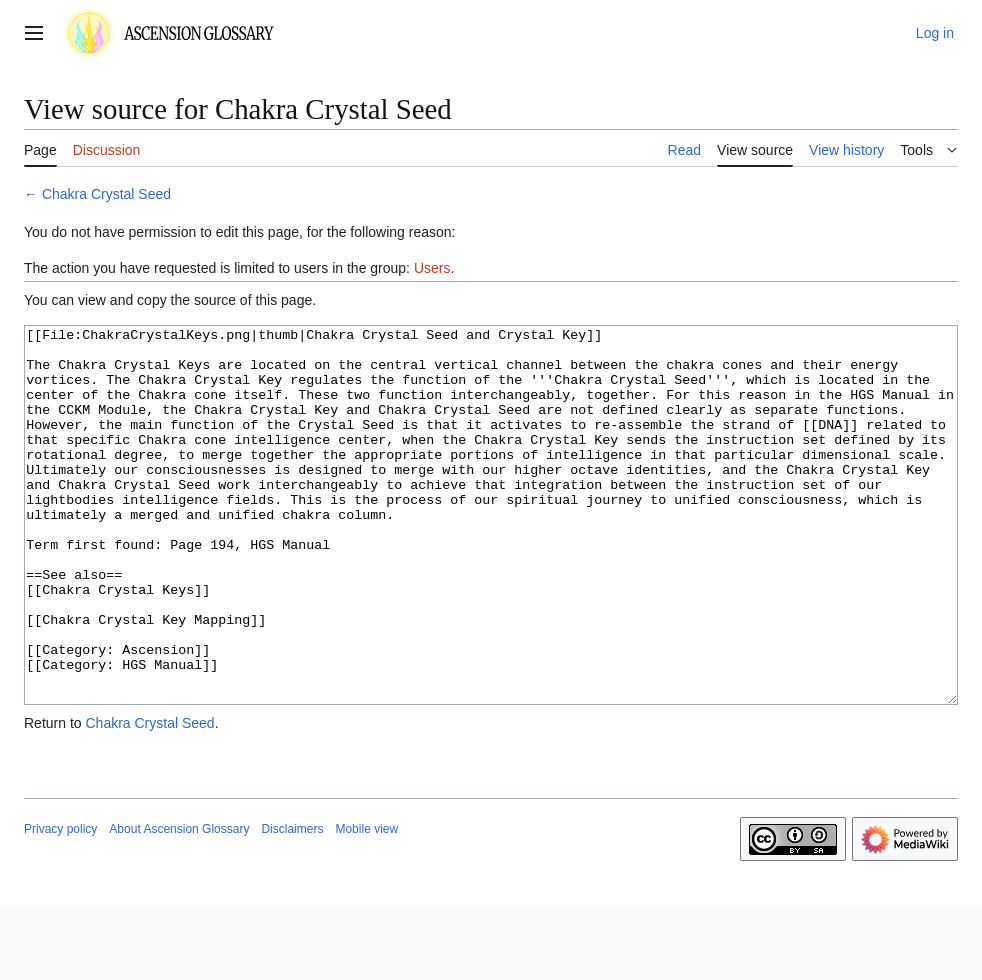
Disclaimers (292, 904)
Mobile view (366, 904)
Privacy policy (60, 904)
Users (432, 268)
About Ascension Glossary (179, 904)
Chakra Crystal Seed (106, 194)
